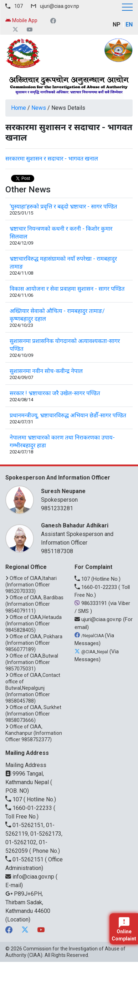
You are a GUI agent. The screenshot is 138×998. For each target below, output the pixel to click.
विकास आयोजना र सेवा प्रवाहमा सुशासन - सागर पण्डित (67, 288)
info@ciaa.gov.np (30, 876)
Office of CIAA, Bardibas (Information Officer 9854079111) (34, 604)
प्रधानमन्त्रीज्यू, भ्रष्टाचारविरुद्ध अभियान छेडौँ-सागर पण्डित (68, 415)
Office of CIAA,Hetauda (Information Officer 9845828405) (33, 623)
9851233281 (57, 508)
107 (18, 6)
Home (18, 107)
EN (129, 24)
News (38, 107)
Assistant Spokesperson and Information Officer (83, 533)
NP (117, 24)
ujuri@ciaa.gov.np (59, 6)
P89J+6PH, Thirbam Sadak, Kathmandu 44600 (27, 902)
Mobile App (21, 20)
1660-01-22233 (96, 587)
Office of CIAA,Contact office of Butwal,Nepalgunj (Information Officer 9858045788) (32, 688)
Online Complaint (124, 929)
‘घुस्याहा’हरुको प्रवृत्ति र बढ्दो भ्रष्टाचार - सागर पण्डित (63, 206)
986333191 (91, 603)
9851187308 (57, 551)
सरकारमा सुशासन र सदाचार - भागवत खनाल (51, 158)
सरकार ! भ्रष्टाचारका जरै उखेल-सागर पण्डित (55, 393)
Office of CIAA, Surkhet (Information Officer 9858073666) (33, 713)
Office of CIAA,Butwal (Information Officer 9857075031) (31, 662)
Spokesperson (83, 495)
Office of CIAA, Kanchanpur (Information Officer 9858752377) (33, 733)
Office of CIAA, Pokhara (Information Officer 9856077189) (33, 643)
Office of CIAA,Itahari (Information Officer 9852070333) (31, 584)
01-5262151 (25, 859)
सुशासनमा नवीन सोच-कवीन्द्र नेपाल (46, 371)
